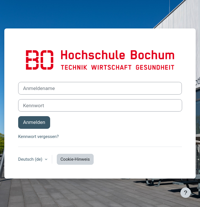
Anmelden (34, 122)
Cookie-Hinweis (75, 159)
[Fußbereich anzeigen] (185, 192)
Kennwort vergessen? (38, 136)
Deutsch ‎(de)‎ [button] (31, 159)
